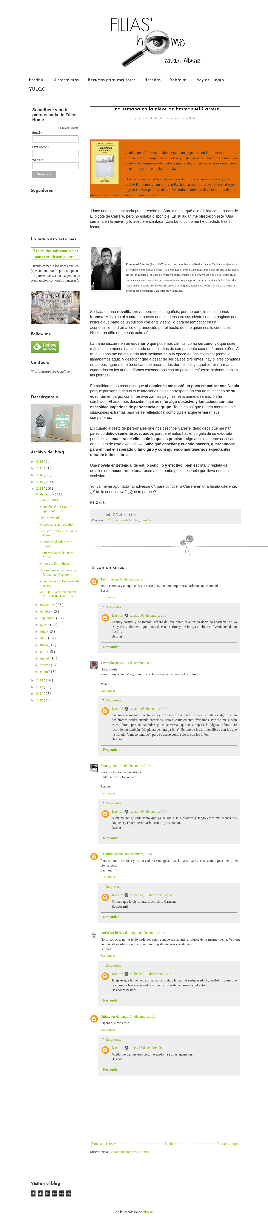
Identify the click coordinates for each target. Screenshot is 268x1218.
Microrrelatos (65, 80)
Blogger (148, 1212)
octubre (45, 611)
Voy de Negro (210, 80)
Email (37, 133)
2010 (40, 700)
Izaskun (117, 615)
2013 (40, 680)
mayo (44, 645)
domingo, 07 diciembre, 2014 (145, 933)
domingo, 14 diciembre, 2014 (136, 1016)
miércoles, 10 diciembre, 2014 (150, 895)
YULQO (37, 89)
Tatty (104, 579)
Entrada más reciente (105, 1143)
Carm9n (106, 854)
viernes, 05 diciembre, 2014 (131, 766)
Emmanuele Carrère (126, 520)
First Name (41, 147)
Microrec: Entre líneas (54, 563)
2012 (40, 687)
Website (37, 160)
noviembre (48, 605)
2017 (40, 468)
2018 (40, 461)
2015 (40, 482)
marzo (45, 658)
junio (44, 638)
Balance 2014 (48, 500)
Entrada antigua (228, 1143)
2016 (40, 475)
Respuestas (113, 607)
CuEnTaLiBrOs (112, 933)
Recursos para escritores (112, 80)
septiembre (48, 618)
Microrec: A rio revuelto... (57, 524)
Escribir (36, 80)
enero (44, 671)
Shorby (105, 766)
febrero (45, 665)
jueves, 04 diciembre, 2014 (128, 579)
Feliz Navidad (49, 518)
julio (43, 631)
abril (43, 651)
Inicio (169, 1143)
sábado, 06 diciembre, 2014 (149, 615)
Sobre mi (179, 80)
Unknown (107, 1016)
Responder (107, 597)
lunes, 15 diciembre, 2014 (147, 1047)
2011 (40, 693)
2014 (108, 520)
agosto (45, 625)
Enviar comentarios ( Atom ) (129, 1152)
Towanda (107, 663)
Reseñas (153, 80)
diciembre (47, 494)
